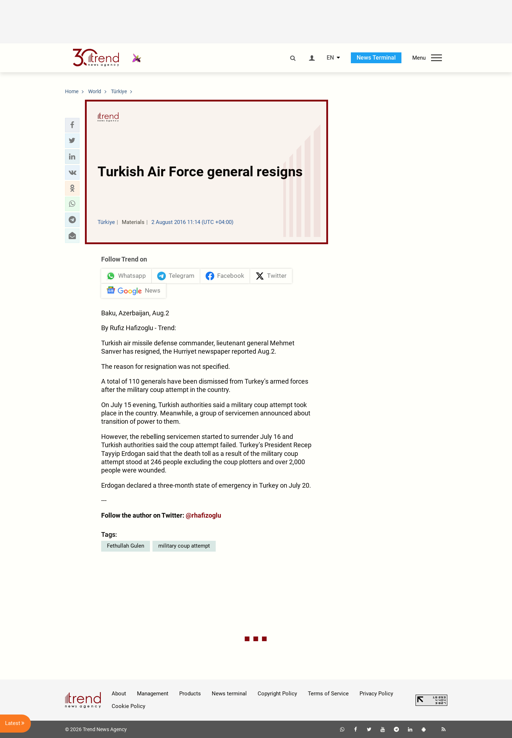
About (119, 693)
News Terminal (376, 57)
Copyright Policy (277, 693)
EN (330, 58)
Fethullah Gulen (125, 546)
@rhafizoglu (203, 515)
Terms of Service (328, 693)
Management (152, 693)
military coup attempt (184, 546)
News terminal (229, 693)
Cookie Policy (128, 706)
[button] (72, 125)
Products (190, 693)
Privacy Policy (376, 693)
